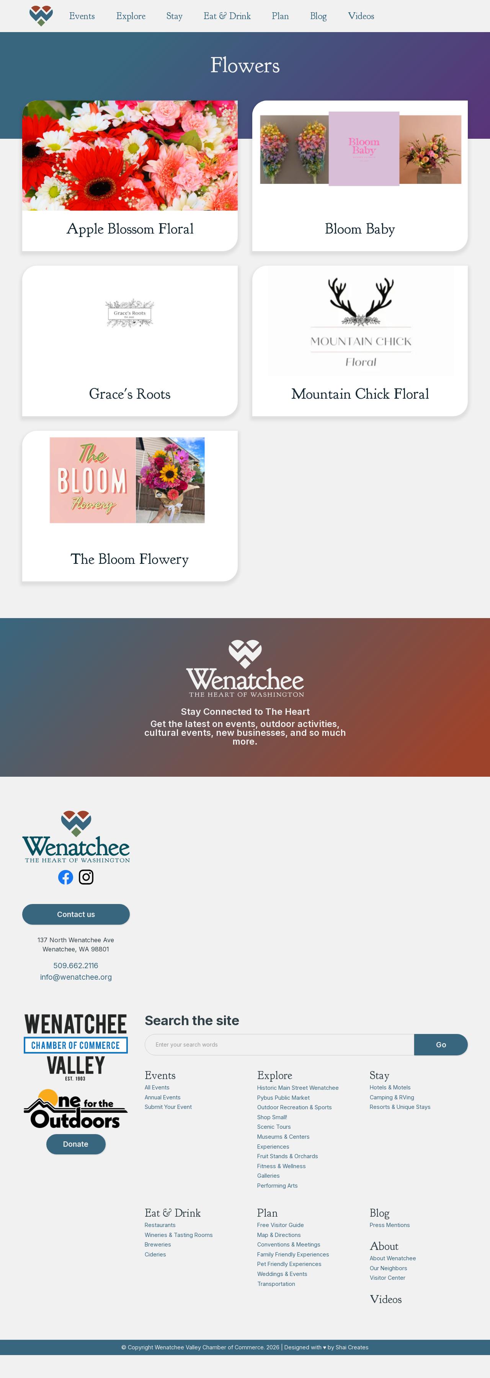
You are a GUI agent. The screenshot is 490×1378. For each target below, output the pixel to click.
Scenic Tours (274, 1144)
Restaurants (160, 1242)
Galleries (268, 1193)
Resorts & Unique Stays (400, 1124)
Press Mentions (390, 1242)
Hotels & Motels (390, 1105)
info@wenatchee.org (76, 994)
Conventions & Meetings (288, 1262)
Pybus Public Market (283, 1115)
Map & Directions (279, 1252)
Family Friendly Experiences (293, 1271)
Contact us (76, 931)
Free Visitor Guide (280, 1242)
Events (160, 1093)
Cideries (155, 1271)
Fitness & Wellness (281, 1183)
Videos (386, 1317)
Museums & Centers (283, 1154)
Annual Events (163, 1114)
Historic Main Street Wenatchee (298, 1105)
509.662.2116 (75, 982)
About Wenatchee (393, 1275)
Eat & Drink (173, 1230)
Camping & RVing (392, 1114)
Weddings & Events (282, 1291)
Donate (75, 1161)
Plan (267, 1230)
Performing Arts (277, 1202)
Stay (380, 1093)
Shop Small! (272, 1134)
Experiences (273, 1164)
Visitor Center (387, 1295)
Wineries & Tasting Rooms (179, 1252)
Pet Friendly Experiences (289, 1281)
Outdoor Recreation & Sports (294, 1125)
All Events (157, 1105)
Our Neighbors (388, 1285)
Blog (380, 1230)
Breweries (158, 1262)
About (384, 1264)
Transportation (276, 1301)
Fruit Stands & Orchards (287, 1173)
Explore (274, 1093)
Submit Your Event (168, 1124)
